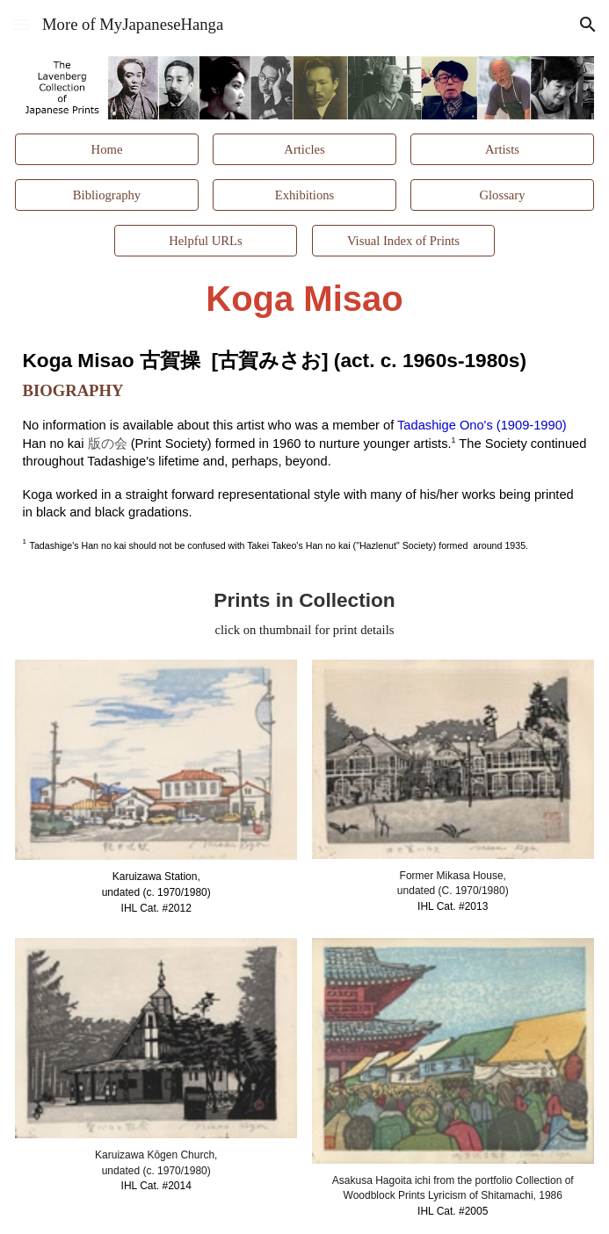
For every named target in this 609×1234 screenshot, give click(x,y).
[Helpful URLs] (205, 240)
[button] (21, 24)
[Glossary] (501, 195)
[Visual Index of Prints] (403, 240)
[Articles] (304, 149)
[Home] (106, 149)
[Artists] (501, 149)
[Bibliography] (106, 195)
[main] (304, 299)
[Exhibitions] (304, 195)
